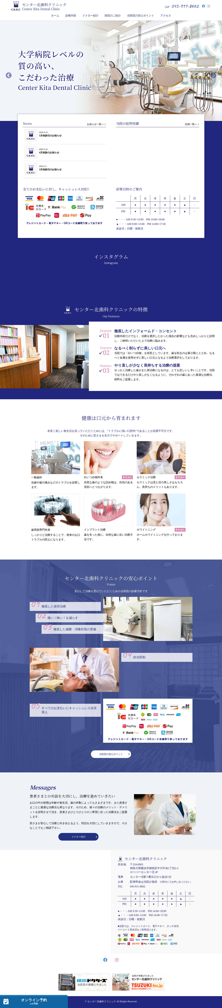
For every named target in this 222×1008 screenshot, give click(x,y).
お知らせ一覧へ (95, 124)
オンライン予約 (34, 1001)
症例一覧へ (191, 124)
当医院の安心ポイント (140, 15)
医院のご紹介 (113, 15)
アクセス (165, 15)
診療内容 (70, 15)
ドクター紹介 (90, 15)
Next (213, 75)
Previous (8, 75)
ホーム (55, 15)
